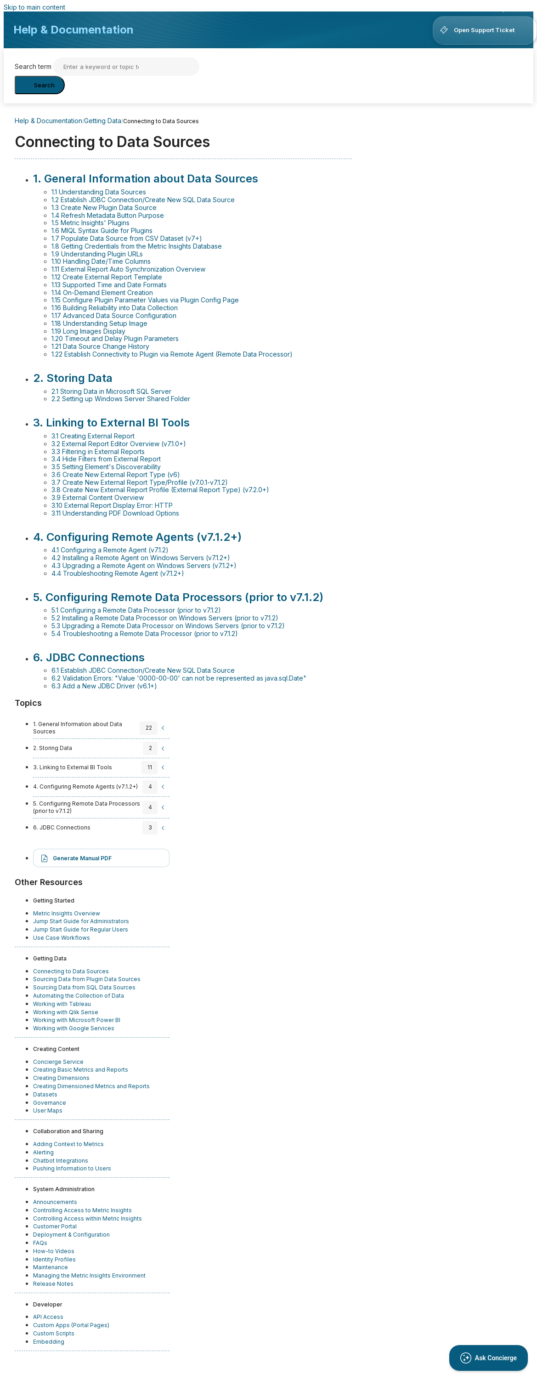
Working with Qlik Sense (65, 1012)
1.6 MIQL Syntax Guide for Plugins (102, 230)
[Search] (126, 66)
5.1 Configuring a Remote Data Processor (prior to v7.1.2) (136, 610)
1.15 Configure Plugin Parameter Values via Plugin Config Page (145, 300)
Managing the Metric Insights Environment (89, 1275)
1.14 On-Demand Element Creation (102, 292)
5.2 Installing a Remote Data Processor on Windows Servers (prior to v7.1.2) (164, 618)
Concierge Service (58, 1061)
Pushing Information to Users (72, 1168)
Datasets (45, 1094)
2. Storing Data (73, 378)
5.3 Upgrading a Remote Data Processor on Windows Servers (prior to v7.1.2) (168, 626)
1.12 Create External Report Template (106, 277)
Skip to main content (34, 7)
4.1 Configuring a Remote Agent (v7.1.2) (110, 550)
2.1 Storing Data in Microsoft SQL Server (111, 391)
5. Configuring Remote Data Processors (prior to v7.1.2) (178, 597)
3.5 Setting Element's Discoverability (106, 467)
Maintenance (50, 1267)
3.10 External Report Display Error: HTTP (112, 505)
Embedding (48, 1341)
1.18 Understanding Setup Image (99, 323)
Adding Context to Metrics (68, 1144)
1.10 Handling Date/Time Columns (101, 261)
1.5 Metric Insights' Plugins (90, 223)
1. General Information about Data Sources (145, 178)
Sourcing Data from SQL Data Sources (84, 987)
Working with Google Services (73, 1028)
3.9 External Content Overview (97, 497)
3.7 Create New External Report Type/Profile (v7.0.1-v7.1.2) (139, 482)
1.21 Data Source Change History (100, 346)
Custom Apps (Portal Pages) (71, 1325)
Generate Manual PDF (82, 858)
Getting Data (102, 121)
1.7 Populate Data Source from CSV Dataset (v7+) (126, 238)
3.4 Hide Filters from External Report (106, 459)
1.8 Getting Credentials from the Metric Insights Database (136, 246)
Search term (33, 66)
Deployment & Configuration (71, 1234)
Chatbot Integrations (60, 1160)
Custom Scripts (53, 1333)
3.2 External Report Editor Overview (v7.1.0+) (118, 444)
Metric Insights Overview (66, 913)
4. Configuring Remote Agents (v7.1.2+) (137, 537)
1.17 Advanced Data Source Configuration (113, 315)
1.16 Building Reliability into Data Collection (114, 308)
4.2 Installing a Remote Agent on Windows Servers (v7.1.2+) (140, 558)
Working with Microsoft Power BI (76, 1020)
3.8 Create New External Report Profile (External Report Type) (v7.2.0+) (160, 490)
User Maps (47, 1110)
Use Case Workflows (61, 937)
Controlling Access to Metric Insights (82, 1210)
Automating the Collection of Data (78, 995)
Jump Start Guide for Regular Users (80, 929)
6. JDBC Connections (89, 657)
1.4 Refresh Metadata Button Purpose (107, 215)
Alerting (43, 1152)
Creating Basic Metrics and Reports (80, 1069)
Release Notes (53, 1283)
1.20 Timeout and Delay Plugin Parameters (115, 338)
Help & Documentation (73, 29)
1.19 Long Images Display (88, 331)
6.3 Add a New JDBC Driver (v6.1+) (104, 686)
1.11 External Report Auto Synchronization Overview (128, 269)
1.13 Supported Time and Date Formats (109, 285)
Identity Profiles (54, 1259)
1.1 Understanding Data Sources (98, 192)
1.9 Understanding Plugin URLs (97, 254)
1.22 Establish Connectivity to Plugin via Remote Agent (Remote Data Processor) (172, 354)
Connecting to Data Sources (71, 971)
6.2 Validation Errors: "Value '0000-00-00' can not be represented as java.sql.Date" (178, 678)
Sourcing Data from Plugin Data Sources (87, 979)
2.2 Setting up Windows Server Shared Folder (120, 399)
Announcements (55, 1201)
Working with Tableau (62, 1003)
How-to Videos (53, 1251)
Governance (49, 1102)
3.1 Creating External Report (93, 436)
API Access (48, 1316)
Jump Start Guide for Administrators (81, 921)
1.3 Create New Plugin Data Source (104, 207)
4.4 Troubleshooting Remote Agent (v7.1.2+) (117, 573)
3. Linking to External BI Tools (111, 422)
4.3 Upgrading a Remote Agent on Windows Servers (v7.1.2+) (144, 565)
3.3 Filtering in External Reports (98, 451)
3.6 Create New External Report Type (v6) (115, 474)
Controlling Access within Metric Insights (87, 1218)
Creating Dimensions (61, 1077)
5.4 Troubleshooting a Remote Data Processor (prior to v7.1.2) (144, 633)
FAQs (40, 1242)
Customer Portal (55, 1226)
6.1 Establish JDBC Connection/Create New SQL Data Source (143, 670)
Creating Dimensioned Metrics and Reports (91, 1086)
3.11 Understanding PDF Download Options (115, 513)
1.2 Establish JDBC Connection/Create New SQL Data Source (143, 200)
